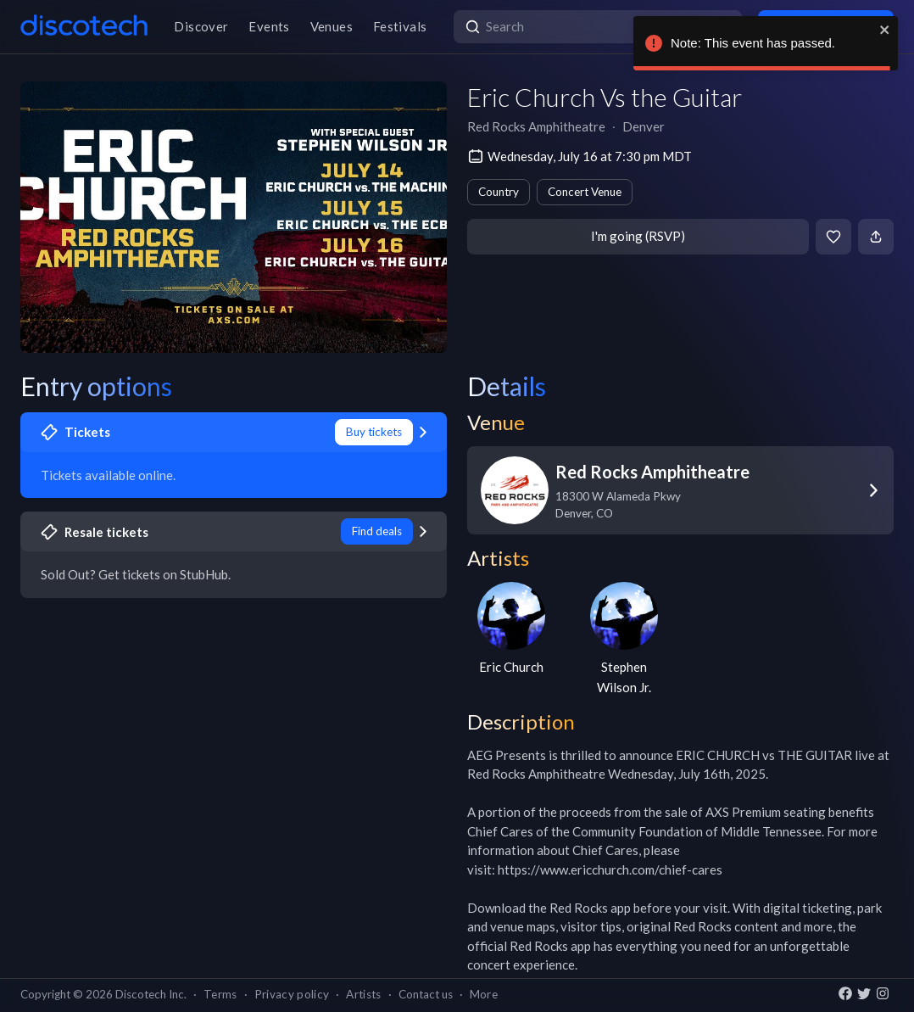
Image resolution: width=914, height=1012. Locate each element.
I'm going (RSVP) (638, 235)
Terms (220, 994)
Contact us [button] (425, 994)
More (484, 994)
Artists (363, 994)
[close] (885, 29)
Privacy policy (292, 994)
